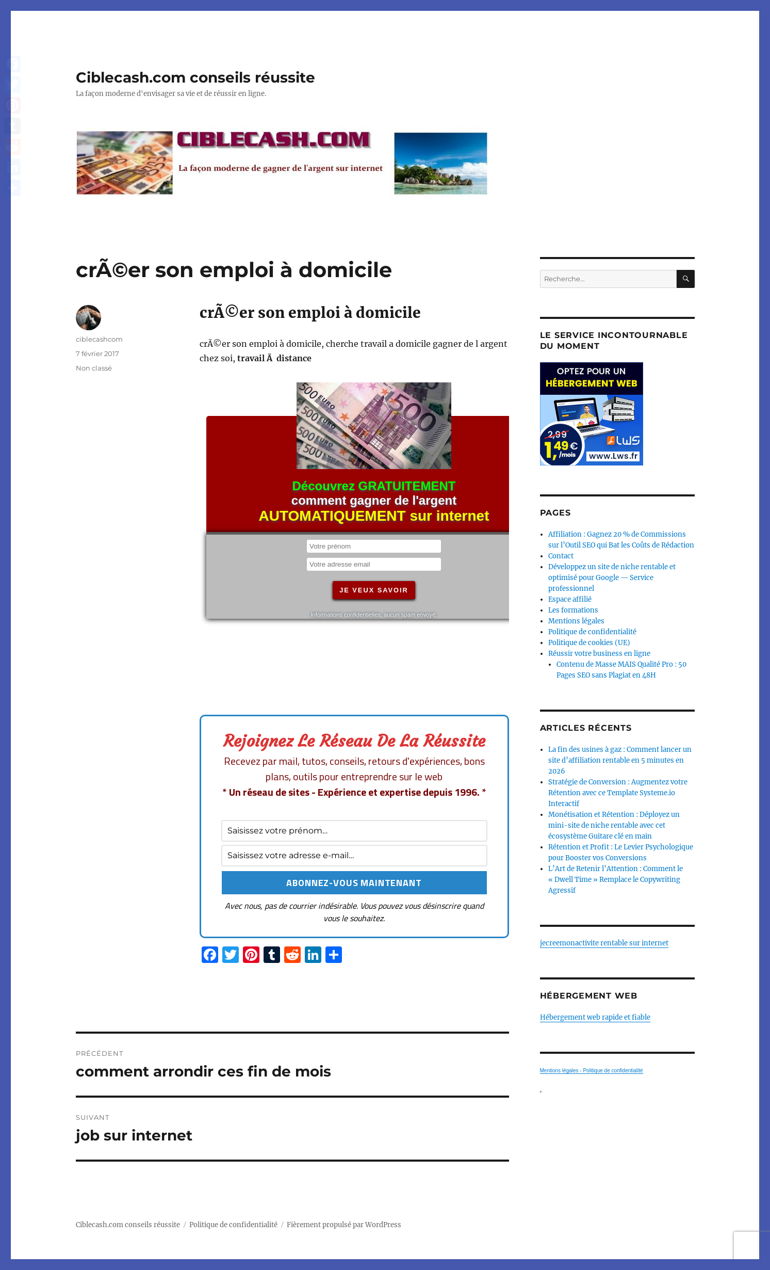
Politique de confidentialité (592, 632)
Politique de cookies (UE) (589, 642)
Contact (561, 556)
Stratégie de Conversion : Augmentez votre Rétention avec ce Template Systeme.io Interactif (617, 793)
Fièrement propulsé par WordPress (344, 1224)
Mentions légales (576, 621)
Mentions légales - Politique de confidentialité (591, 1070)
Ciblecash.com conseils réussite (195, 77)
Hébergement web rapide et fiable (595, 1017)
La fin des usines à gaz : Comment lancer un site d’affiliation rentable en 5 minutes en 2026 (620, 760)
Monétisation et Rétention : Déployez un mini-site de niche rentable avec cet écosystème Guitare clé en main (614, 825)
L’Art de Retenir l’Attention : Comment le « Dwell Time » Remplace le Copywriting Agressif (615, 879)
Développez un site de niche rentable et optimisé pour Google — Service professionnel (612, 577)
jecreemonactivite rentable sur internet (604, 943)
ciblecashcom (99, 339)
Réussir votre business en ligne (599, 653)
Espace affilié (570, 599)
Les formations (573, 610)
